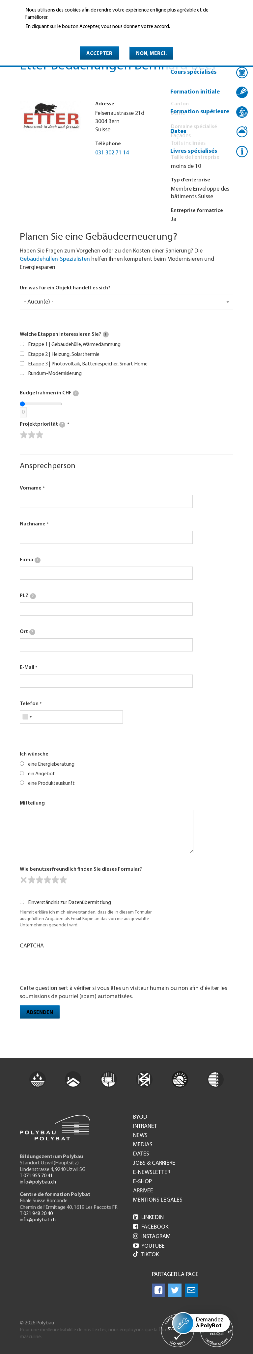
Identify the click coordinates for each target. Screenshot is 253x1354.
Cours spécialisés (193, 72)
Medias (143, 1145)
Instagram (152, 1237)
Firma (30, 560)
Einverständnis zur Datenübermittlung (69, 902)
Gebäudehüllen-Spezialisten (55, 259)
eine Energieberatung (51, 764)
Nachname (32, 524)
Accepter (99, 53)
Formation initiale (195, 92)
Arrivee (143, 1191)
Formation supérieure (199, 112)
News (140, 1136)
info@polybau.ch (38, 1182)
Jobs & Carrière (154, 1163)
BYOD (140, 1117)
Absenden (39, 1012)
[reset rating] (24, 880)
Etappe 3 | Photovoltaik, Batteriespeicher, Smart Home (88, 364)
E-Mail (27, 667)
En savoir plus (42, 36)
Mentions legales (158, 1200)
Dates (178, 131)
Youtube (149, 1246)
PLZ (28, 596)
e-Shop (142, 1182)
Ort (27, 632)
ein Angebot (41, 774)
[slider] (31, 435)
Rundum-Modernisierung (55, 373)
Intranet (145, 1126)
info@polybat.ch (38, 1220)
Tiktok (146, 1255)
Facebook (150, 1227)
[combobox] (27, 717)
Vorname (31, 488)
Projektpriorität (42, 425)
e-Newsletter (151, 1173)
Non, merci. (151, 53)
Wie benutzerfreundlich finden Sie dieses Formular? (81, 869)
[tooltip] (106, 334)
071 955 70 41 (38, 1176)
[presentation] (70, 966)
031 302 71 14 (112, 153)
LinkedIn (148, 1217)
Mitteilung (32, 803)
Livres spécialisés (193, 151)
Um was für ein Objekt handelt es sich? (65, 288)
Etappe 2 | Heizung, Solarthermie (63, 354)
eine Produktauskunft (51, 783)
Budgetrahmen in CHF (49, 393)
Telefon (29, 703)
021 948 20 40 (38, 1213)
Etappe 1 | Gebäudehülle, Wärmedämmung (74, 344)
